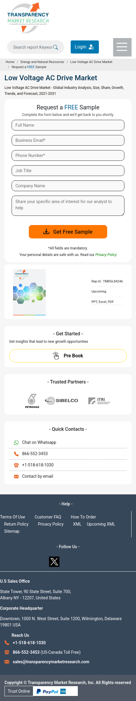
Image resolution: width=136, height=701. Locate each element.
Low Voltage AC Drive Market (91, 62)
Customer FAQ (48, 517)
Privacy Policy (51, 524)
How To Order (83, 517)
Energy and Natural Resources (42, 62)
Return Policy (16, 524)
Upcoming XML (101, 524)
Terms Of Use (12, 517)
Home (10, 62)
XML (77, 524)
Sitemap (11, 531)
